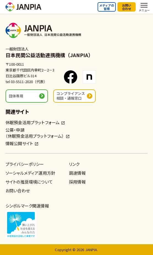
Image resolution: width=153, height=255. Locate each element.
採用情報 (77, 182)
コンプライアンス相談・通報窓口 (71, 95)
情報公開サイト (19, 143)
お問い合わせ (126, 7)
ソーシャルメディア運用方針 (30, 173)
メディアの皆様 (106, 7)
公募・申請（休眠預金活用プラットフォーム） (35, 133)
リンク (74, 164)
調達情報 (77, 173)
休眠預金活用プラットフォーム (33, 122)
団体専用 (16, 96)
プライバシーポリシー (25, 164)
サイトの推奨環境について (29, 182)
